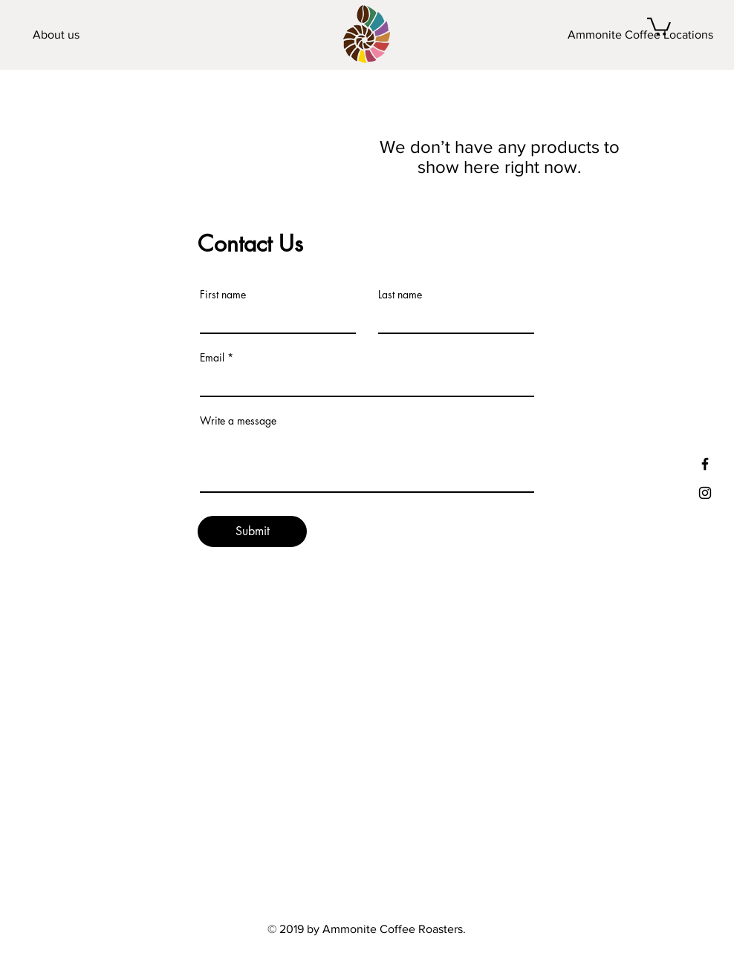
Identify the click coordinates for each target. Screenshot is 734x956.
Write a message (238, 421)
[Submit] (252, 531)
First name (223, 294)
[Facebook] (705, 464)
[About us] (55, 35)
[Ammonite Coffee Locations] (640, 35)
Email (212, 358)
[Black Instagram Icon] (705, 493)
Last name (400, 294)
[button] (659, 26)
